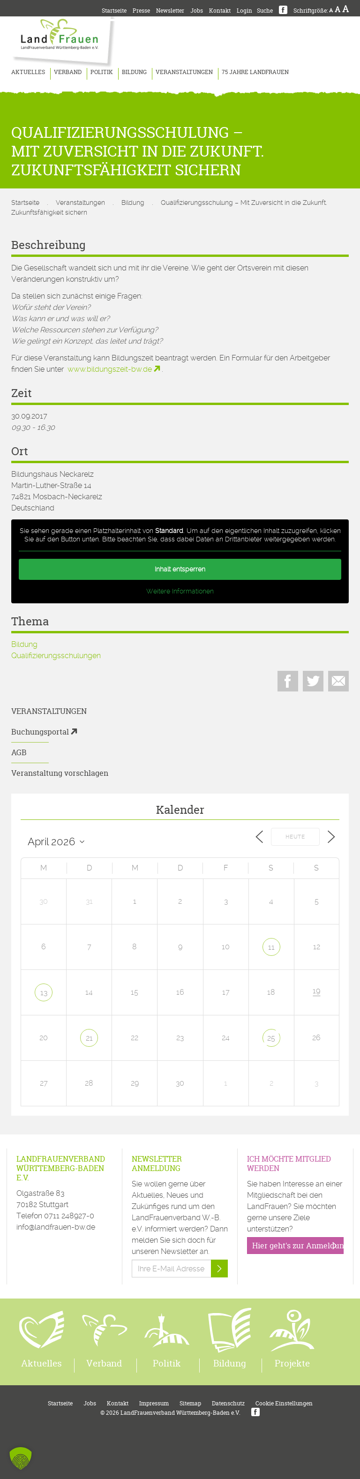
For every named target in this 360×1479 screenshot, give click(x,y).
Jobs (196, 11)
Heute (295, 837)
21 (89, 1038)
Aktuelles (28, 72)
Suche (265, 11)
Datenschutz (228, 1403)
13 (43, 992)
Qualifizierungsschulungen (56, 655)
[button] (20, 1458)
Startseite (114, 11)
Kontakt (220, 11)
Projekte (292, 1363)
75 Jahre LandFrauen (255, 72)
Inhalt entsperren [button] (180, 569)
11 (271, 947)
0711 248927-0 (69, 1215)
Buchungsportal (40, 732)
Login (244, 11)
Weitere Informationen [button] (180, 591)
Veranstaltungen (184, 72)
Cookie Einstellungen (284, 1403)
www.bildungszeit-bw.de (110, 369)
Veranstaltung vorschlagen (59, 773)
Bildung (134, 72)
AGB (19, 752)
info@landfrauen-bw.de (55, 1227)
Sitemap (190, 1403)
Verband (68, 72)
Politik (101, 72)
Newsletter (170, 11)
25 (271, 1038)
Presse (141, 11)
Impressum (154, 1403)
